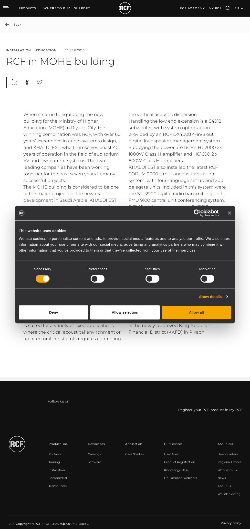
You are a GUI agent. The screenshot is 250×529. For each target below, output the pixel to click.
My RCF (215, 8)
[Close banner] (229, 213)
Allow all (196, 312)
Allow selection (125, 312)
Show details (210, 297)
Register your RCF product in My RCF (210, 410)
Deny (53, 312)
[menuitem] (57, 8)
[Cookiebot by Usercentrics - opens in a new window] (197, 213)
